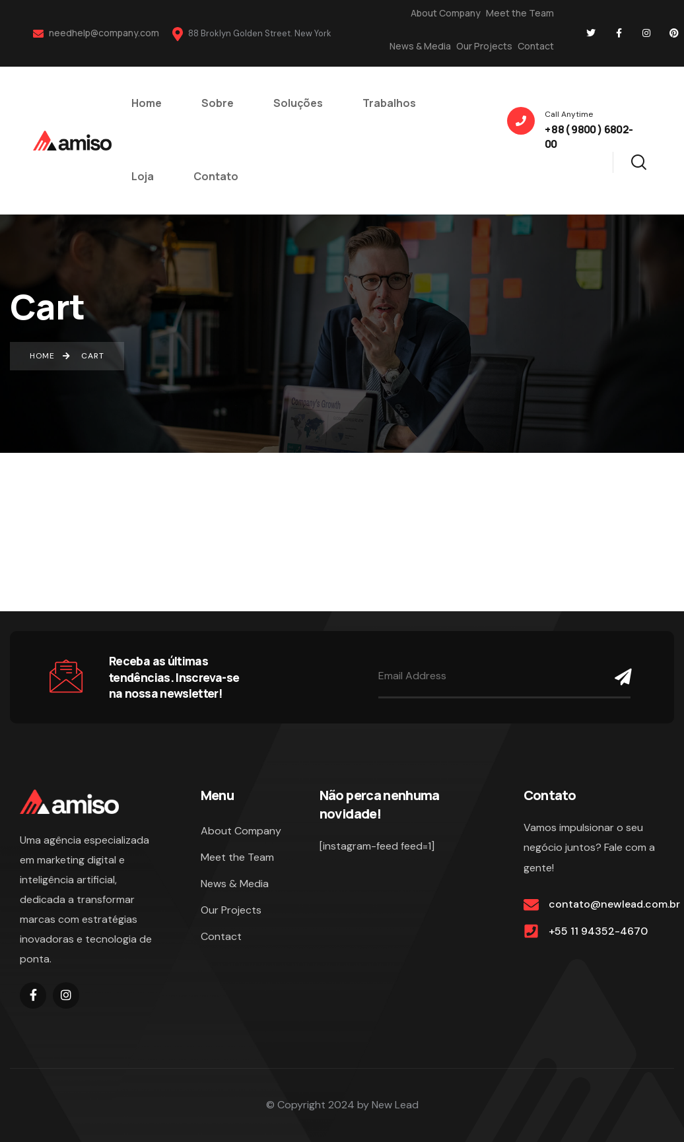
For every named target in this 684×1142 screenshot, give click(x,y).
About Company (446, 13)
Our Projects (484, 46)
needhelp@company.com (96, 32)
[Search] (638, 160)
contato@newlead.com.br (614, 904)
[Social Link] (590, 33)
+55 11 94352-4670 (598, 931)
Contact (536, 46)
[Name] (619, 676)
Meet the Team (520, 13)
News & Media (420, 46)
